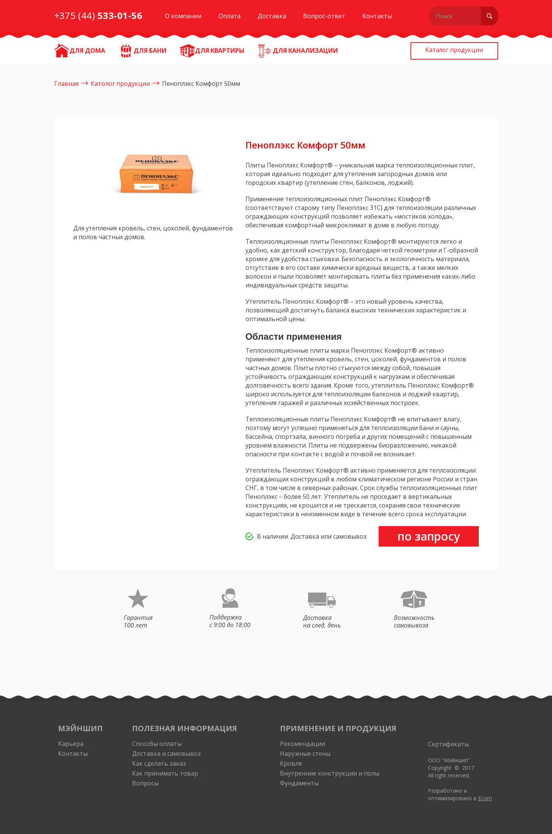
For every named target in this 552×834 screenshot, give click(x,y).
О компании (183, 16)
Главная (66, 83)
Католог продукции (120, 83)
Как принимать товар (165, 773)
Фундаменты (299, 783)
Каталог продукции (450, 51)
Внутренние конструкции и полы (329, 773)
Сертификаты (448, 744)
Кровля (291, 763)
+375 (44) (98, 15)
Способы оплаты (157, 743)
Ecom (485, 798)
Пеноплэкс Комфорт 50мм (201, 83)
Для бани (150, 50)
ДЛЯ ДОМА (87, 50)
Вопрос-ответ (324, 16)
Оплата (230, 16)
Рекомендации (302, 743)
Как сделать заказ (159, 763)
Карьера (70, 743)
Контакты (377, 16)
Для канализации (305, 50)
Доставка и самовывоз (166, 753)
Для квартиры (219, 50)
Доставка (272, 16)
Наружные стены (305, 753)
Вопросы (145, 783)
